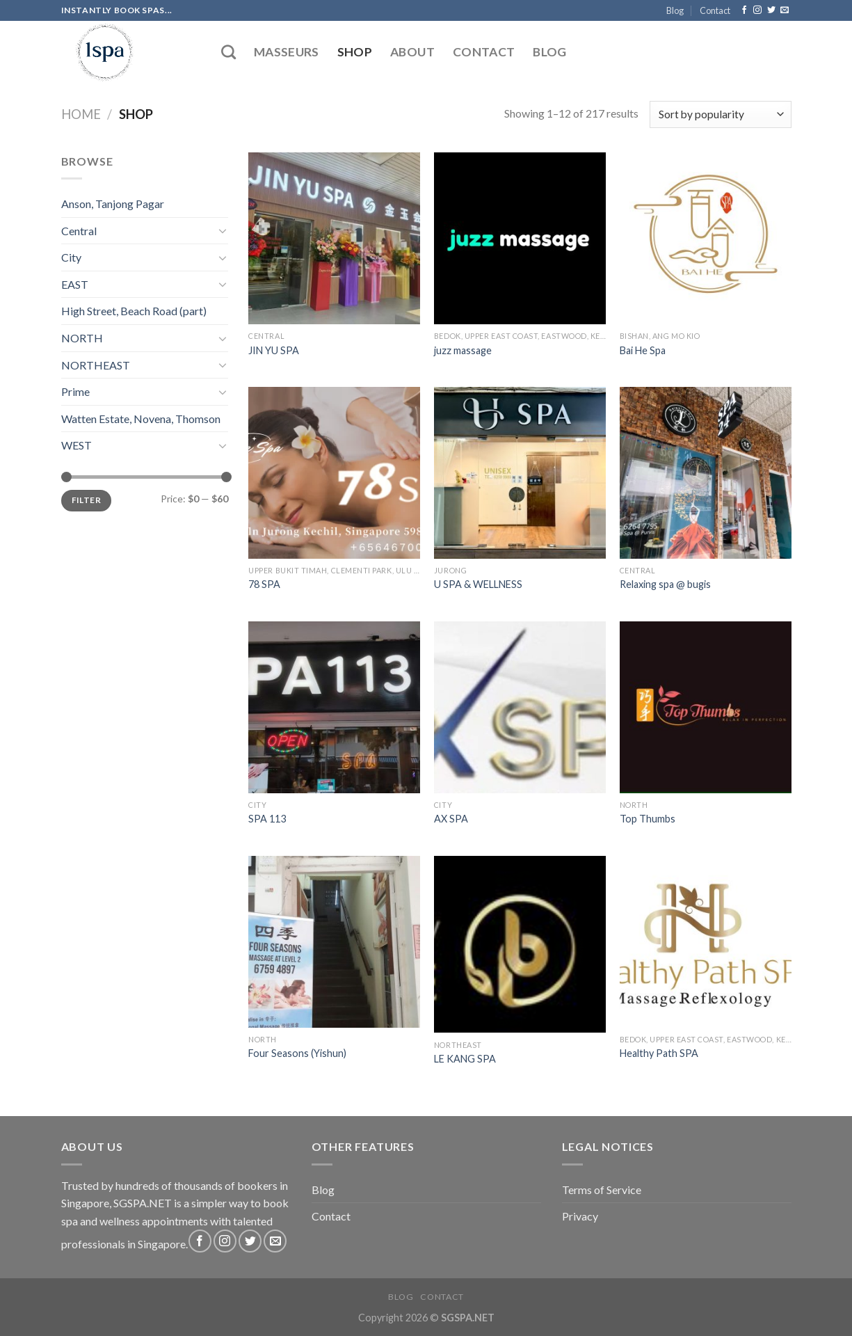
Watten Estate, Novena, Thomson (140, 418)
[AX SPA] (520, 707)
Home (81, 114)
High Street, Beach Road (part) (134, 310)
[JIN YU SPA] (334, 238)
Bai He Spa (643, 350)
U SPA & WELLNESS (478, 584)
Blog (675, 10)
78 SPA (264, 584)
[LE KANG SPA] (520, 944)
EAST (74, 284)
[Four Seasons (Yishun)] (334, 942)
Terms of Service (601, 1189)
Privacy (580, 1216)
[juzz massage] (520, 238)
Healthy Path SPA (659, 1053)
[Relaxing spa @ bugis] (705, 473)
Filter (86, 500)
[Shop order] (720, 114)
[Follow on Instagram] (757, 10)
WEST (76, 445)
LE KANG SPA (465, 1059)
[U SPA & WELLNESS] (520, 473)
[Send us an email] (784, 10)
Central (79, 230)
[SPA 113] (334, 707)
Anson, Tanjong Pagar (112, 203)
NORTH (82, 337)
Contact (715, 10)
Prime (75, 391)
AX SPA (451, 819)
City (71, 257)
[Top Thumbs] (705, 707)
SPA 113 (267, 819)
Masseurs (286, 52)
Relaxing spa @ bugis (665, 584)
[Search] (228, 51)
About (412, 52)
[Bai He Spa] (705, 238)
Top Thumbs (647, 819)
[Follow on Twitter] (771, 10)
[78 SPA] (334, 473)
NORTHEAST (95, 365)
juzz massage (463, 350)
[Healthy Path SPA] (705, 942)
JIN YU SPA (273, 350)
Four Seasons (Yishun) (297, 1053)
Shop (354, 52)
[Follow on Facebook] (744, 10)
